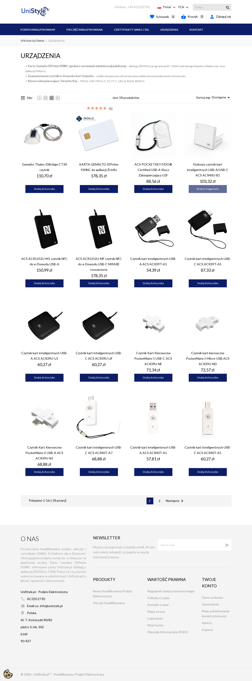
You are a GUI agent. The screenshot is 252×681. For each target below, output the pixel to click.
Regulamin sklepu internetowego (170, 591)
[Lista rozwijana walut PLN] (183, 7)
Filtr (26, 98)
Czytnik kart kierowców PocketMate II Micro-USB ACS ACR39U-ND (208, 358)
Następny (175, 501)
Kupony (207, 630)
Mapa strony (156, 611)
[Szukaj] (212, 7)
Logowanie (155, 618)
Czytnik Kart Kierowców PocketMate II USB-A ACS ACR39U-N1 (44, 452)
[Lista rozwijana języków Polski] (169, 7)
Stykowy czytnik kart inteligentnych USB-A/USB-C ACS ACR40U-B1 (207, 169)
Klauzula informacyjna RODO (167, 632)
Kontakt (196, 29)
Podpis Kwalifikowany (37, 29)
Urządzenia (169, 29)
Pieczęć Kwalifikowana (84, 29)
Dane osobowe (212, 597)
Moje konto (155, 625)
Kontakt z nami (158, 605)
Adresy (207, 623)
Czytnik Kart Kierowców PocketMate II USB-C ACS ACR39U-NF (153, 358)
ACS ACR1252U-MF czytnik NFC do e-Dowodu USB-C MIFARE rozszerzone (99, 264)
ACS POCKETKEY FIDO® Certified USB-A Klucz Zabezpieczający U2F (153, 169)
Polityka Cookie (158, 598)
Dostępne (221, 97)
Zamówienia (210, 604)
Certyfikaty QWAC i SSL (131, 29)
